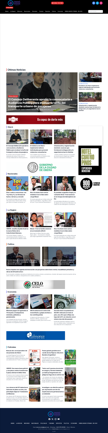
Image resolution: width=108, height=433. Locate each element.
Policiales (34, 11)
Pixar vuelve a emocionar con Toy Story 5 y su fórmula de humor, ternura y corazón (16, 195)
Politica (54, 11)
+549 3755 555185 (60, 427)
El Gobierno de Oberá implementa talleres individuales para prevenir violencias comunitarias (89, 87)
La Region (13, 11)
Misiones (19, 11)
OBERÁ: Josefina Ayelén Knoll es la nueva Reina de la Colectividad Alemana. (17, 231)
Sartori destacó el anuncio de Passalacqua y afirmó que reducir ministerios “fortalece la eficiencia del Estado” (23, 262)
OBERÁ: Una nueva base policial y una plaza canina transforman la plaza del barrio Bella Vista (17, 370)
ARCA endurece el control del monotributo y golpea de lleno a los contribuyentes (40, 313)
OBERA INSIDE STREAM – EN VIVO (73, 11)
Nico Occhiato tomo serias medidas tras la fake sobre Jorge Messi (39, 195)
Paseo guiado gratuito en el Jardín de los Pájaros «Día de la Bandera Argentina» (52, 353)
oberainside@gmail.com (42, 427)
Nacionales (27, 11)
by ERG (54, 431)
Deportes (47, 11)
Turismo (41, 11)
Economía (60, 11)
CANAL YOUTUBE (57, 3)
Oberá (6, 11)
